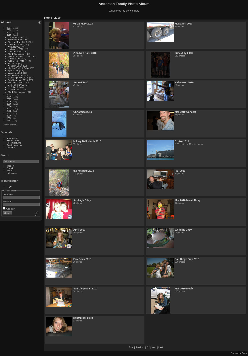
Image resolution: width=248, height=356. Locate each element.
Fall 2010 (12, 63)
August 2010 (14, 47)
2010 (9, 35)
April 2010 (13, 70)
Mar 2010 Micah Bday (18, 68)
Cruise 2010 (14, 58)
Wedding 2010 (15, 73)
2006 (9, 101)
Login (9, 186)
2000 (9, 115)
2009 (9, 94)
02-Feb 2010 (14, 89)
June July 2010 (15, 44)
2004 (9, 106)
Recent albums (14, 143)
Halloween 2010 (15, 49)
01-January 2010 (16, 37)
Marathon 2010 (15, 39)
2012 (9, 30)
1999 (9, 118)
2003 (9, 108)
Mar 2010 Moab (15, 82)
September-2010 (16, 85)
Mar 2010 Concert (16, 54)
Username (8, 194)
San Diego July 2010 (18, 77)
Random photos (14, 145)
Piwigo (244, 353)
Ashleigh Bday (15, 66)
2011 (9, 32)
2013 (9, 28)
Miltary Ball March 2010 (19, 56)
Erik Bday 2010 (15, 75)
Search (10, 168)
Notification (12, 173)
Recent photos (14, 140)
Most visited (12, 138)
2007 (9, 99)
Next (154, 347)
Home (48, 17)
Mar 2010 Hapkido (17, 92)
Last (160, 347)
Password (7, 201)
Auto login (9, 209)
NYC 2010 (13, 87)
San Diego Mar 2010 (18, 80)
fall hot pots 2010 (16, 61)
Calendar (11, 147)
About (9, 170)
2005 (9, 104)
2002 (9, 111)
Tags (9, 166)
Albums (6, 22)
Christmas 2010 (15, 51)
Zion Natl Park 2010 (17, 42)
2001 (9, 113)
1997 (9, 120)
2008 (9, 96)
